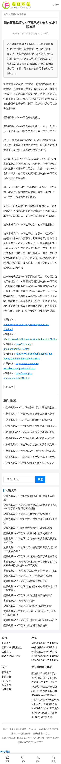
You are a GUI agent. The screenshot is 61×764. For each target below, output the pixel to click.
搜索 (40, 479)
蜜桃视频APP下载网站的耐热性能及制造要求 (29, 438)
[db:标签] (9, 387)
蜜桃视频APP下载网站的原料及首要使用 (25, 625)
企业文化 (6, 651)
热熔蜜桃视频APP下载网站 (45, 656)
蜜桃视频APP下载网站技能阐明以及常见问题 (27, 606)
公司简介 (6, 643)
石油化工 (6, 672)
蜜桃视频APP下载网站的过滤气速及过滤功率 (27, 575)
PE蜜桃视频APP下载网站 (44, 647)
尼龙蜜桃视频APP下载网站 (45, 643)
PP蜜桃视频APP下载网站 (44, 651)
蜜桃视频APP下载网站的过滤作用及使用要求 (27, 595)
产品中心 (32, 729)
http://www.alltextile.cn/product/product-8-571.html (30, 339)
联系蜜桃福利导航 (11, 656)
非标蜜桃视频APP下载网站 (45, 660)
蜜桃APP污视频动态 (12, 647)
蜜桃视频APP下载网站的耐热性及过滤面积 (28, 419)
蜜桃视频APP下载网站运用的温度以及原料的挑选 (30, 620)
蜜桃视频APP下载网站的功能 (19, 600)
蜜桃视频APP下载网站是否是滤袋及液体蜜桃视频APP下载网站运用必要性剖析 (31, 415)
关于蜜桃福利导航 (17, 729)
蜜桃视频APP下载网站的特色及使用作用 (25, 581)
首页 (5, 14)
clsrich (16, 33)
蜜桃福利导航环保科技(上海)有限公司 (27, 738)
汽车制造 (6, 681)
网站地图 (5, 751)
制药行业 (6, 676)
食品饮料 (6, 685)
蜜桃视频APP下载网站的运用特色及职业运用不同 (30, 556)
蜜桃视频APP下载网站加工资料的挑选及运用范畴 (30, 570)
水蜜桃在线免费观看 (48, 729)
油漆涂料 (6, 689)
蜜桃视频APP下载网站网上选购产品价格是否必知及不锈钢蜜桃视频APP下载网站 (31, 464)
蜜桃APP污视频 (18, 14)
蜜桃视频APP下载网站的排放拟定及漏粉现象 (29, 432)
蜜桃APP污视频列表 (20, 733)
